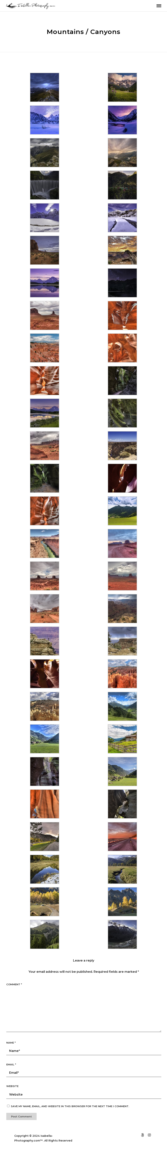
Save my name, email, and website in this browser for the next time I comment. (70, 1106)
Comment (14, 984)
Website (12, 1086)
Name (11, 1042)
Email (11, 1064)
